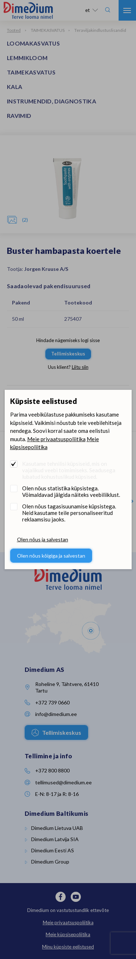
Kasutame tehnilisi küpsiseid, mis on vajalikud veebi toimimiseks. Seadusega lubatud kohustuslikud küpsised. (68, 470)
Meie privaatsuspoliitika (56, 439)
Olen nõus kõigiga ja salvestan (51, 556)
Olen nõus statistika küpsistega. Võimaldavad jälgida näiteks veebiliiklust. (71, 491)
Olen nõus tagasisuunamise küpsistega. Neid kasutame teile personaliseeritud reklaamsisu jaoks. (69, 513)
